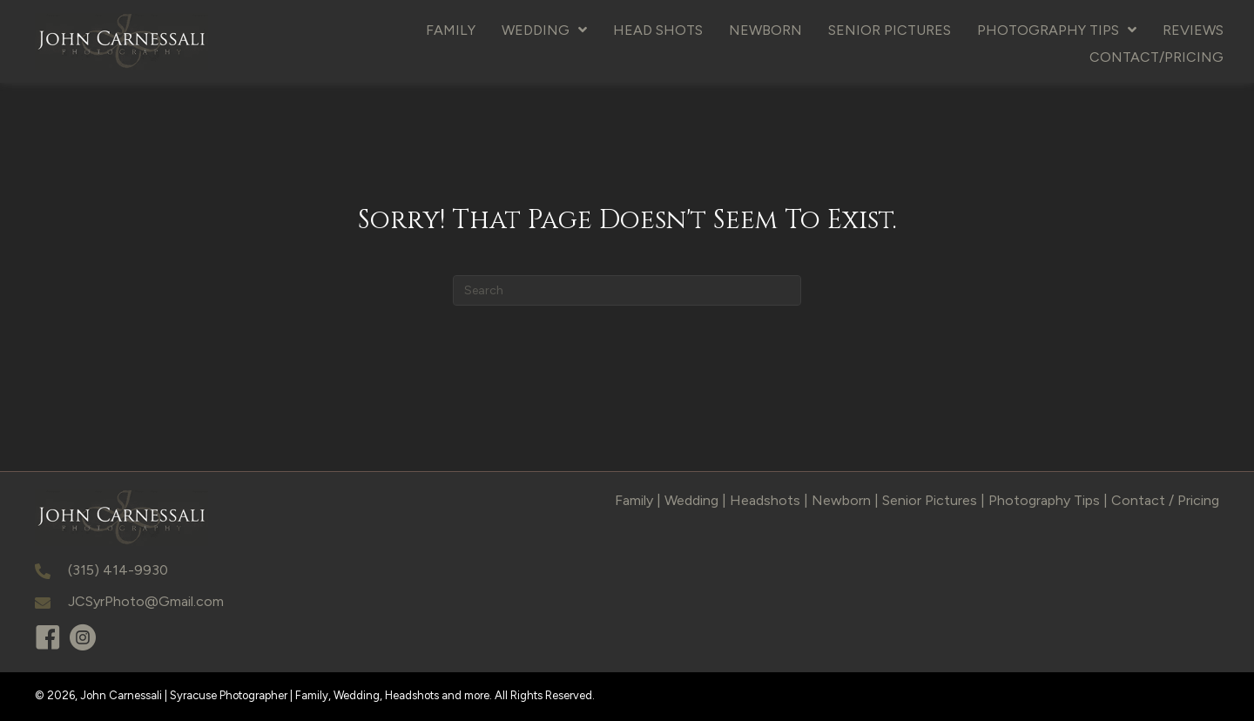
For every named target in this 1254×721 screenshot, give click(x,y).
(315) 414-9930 (118, 570)
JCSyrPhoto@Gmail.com (146, 601)
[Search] (627, 290)
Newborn (841, 500)
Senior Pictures (929, 500)
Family (634, 500)
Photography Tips (1044, 500)
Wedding (691, 500)
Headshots (765, 500)
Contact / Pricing (1165, 500)
